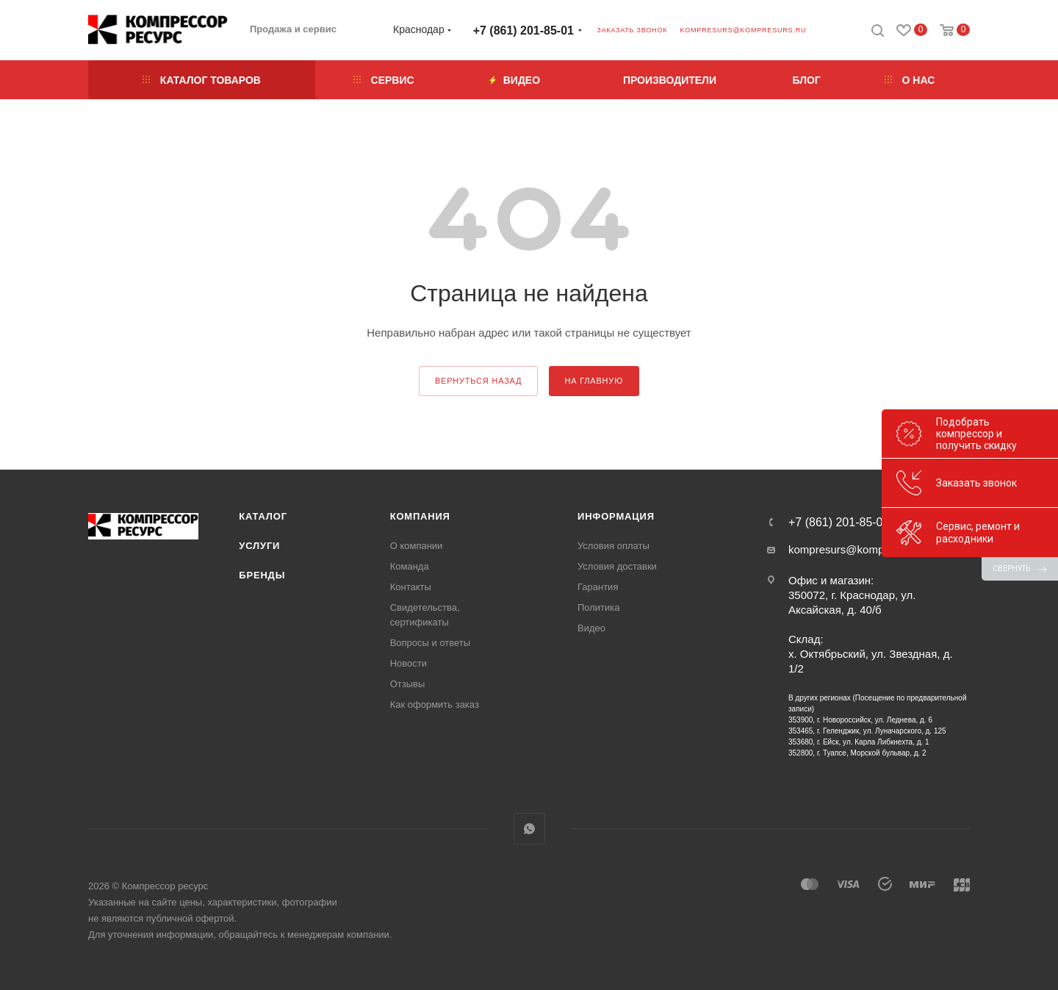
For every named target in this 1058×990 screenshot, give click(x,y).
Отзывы (407, 683)
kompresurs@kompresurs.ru (743, 30)
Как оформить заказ (434, 704)
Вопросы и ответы (430, 642)
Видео (591, 628)
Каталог (263, 516)
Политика (598, 607)
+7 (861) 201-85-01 (523, 30)
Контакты (410, 586)
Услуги (259, 545)
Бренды (262, 575)
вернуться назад (478, 380)
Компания (420, 516)
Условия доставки (617, 566)
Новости (408, 663)
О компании (416, 545)
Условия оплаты (613, 545)
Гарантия (597, 586)
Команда (409, 566)
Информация (616, 516)
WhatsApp (529, 828)
